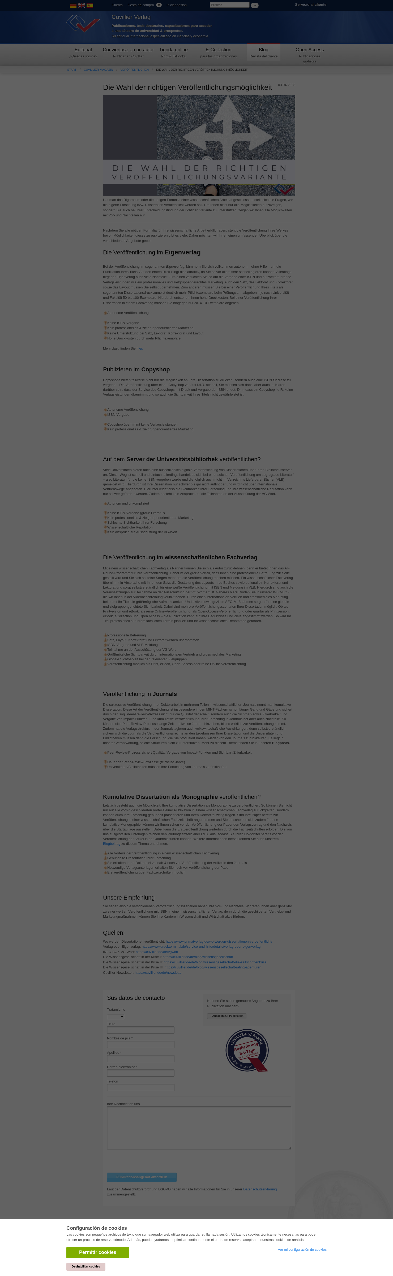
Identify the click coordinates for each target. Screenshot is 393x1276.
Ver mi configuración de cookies (302, 1250)
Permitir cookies (97, 1252)
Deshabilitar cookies (86, 1266)
